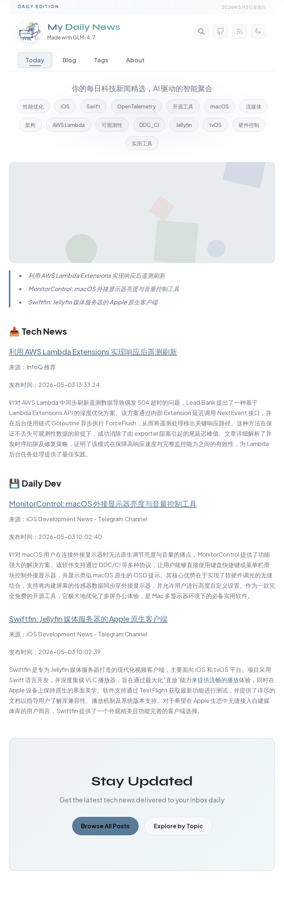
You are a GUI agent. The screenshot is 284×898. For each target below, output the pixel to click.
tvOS (215, 124)
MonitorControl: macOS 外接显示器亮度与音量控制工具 (103, 503)
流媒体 (253, 106)
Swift (93, 106)
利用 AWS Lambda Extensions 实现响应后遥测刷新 (93, 351)
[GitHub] (220, 31)
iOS (65, 106)
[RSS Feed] (239, 31)
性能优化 (33, 106)
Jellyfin (184, 124)
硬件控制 (249, 124)
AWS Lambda (69, 124)
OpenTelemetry (136, 106)
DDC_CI (149, 124)
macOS (219, 106)
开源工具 (183, 106)
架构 (30, 124)
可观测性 (112, 124)
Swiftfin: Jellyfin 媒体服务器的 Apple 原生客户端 (88, 618)
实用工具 (142, 143)
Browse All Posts (105, 826)
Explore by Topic (178, 826)
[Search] (201, 31)
